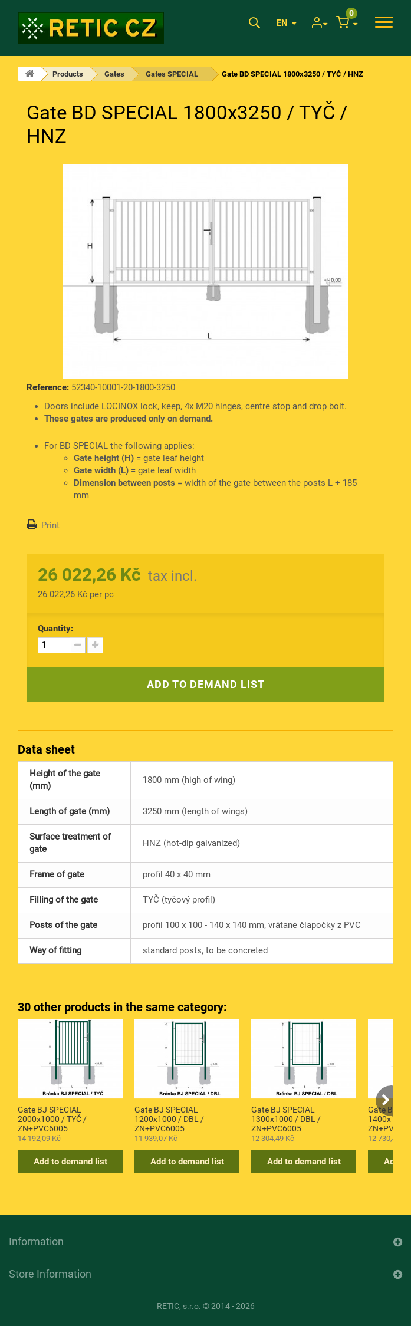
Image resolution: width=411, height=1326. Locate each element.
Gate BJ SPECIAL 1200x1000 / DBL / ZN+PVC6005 (169, 1118)
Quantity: (55, 628)
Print (50, 525)
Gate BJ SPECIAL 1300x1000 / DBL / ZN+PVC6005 (286, 1118)
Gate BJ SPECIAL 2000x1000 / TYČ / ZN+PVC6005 (52, 1118)
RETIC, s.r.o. (179, 1306)
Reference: (48, 387)
